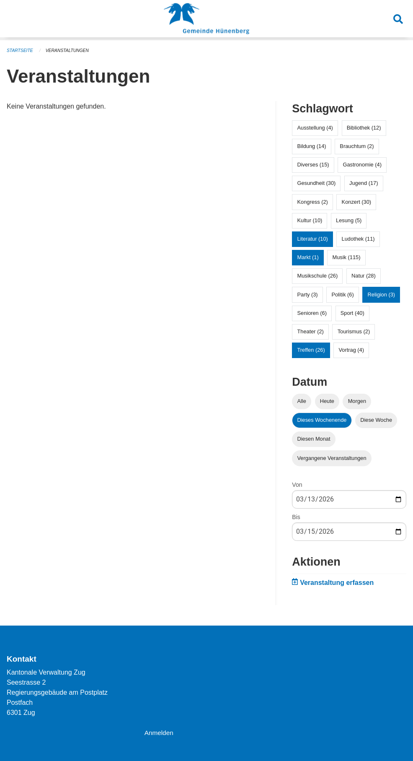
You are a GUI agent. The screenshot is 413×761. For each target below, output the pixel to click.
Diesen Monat (313, 438)
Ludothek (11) (358, 238)
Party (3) (307, 294)
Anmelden (160, 732)
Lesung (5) (348, 220)
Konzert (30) (356, 201)
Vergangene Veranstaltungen (332, 458)
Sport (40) (352, 312)
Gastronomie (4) (362, 164)
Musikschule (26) (317, 275)
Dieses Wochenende (322, 419)
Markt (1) (308, 257)
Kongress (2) (312, 201)
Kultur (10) (310, 220)
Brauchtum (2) (357, 146)
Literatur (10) (312, 238)
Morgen (357, 400)
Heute (327, 400)
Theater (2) (310, 331)
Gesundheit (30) (316, 182)
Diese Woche (376, 419)
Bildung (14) (311, 146)
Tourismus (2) (354, 331)
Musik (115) (347, 257)
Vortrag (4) (351, 349)
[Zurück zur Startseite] (206, 20)
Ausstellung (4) (315, 127)
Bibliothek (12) (364, 127)
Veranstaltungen (70, 50)
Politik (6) (342, 294)
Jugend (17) (363, 182)
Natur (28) (363, 275)
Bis (296, 516)
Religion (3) (381, 294)
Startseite (21, 50)
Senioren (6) (312, 312)
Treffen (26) (311, 349)
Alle (301, 400)
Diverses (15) (313, 164)
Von (297, 484)
